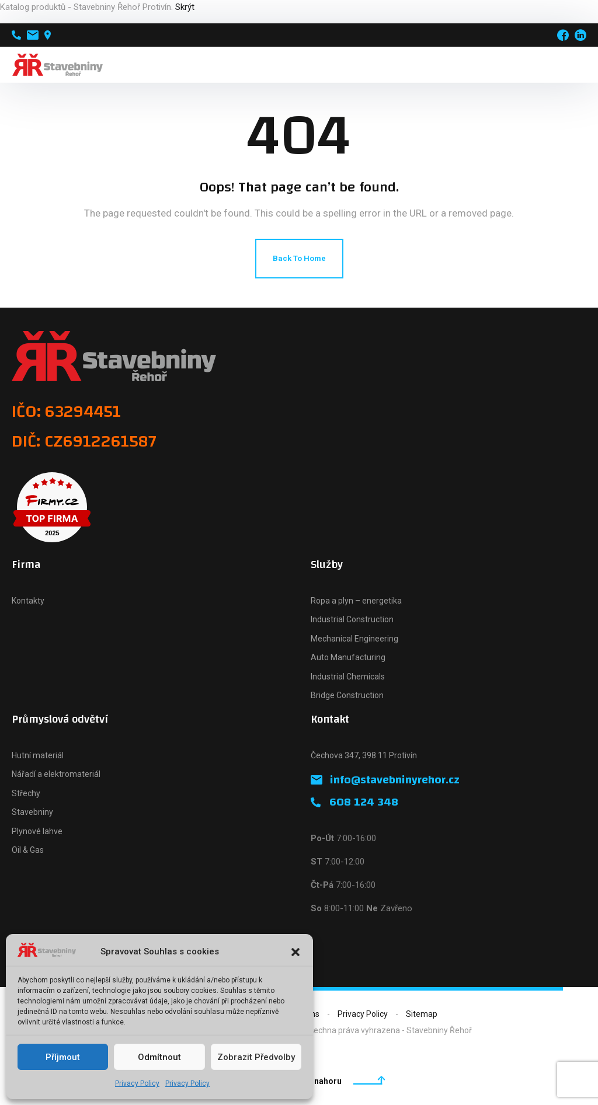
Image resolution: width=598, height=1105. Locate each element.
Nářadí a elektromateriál (56, 774)
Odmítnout (159, 1057)
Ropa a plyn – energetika (356, 600)
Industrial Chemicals (348, 676)
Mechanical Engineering (354, 638)
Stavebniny (32, 812)
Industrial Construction (352, 619)
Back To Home (299, 258)
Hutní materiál (38, 755)
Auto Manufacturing (348, 657)
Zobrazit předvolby (256, 1057)
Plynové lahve (37, 831)
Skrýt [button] (184, 7)
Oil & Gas (28, 850)
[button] (295, 952)
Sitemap (421, 1014)
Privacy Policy (137, 1083)
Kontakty (28, 600)
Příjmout (63, 1057)
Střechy (26, 793)
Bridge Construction (347, 695)
